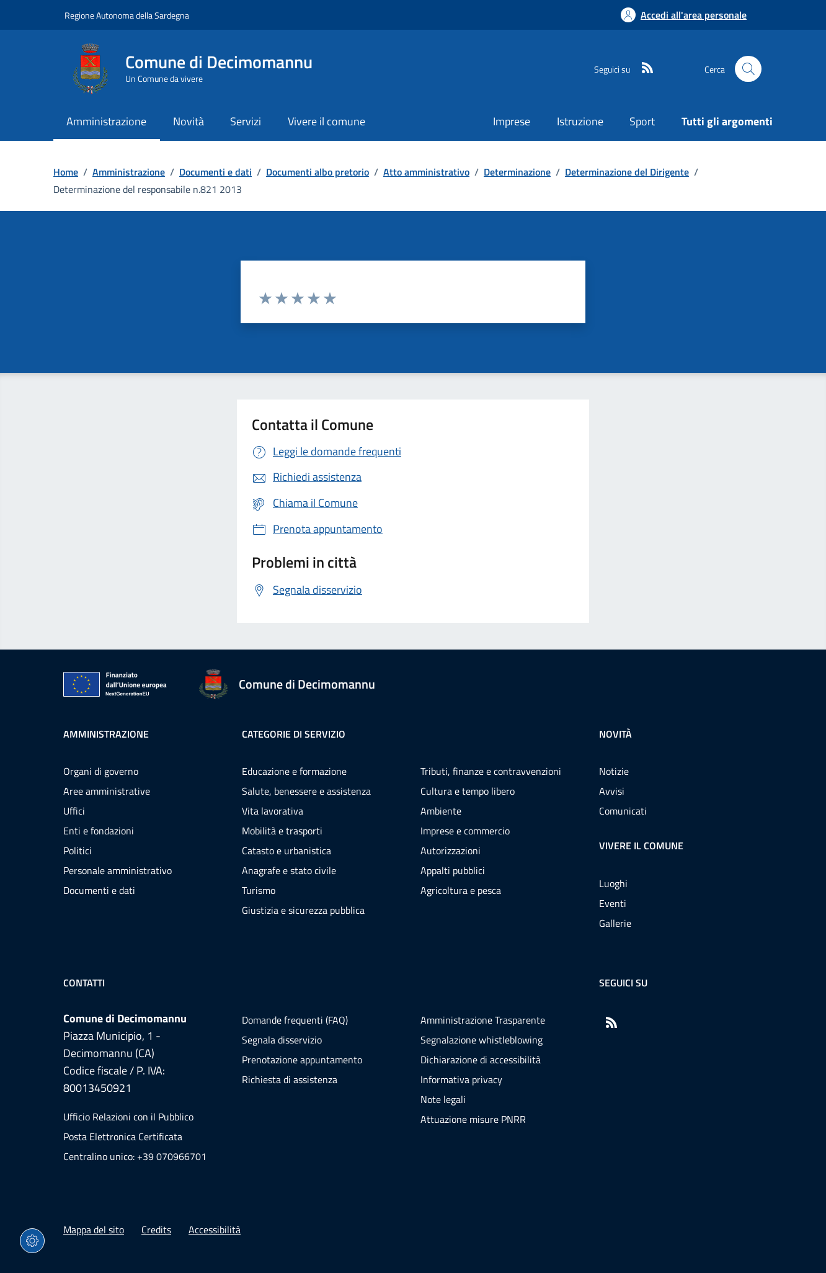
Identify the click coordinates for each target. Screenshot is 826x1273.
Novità (615, 733)
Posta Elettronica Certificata (122, 1136)
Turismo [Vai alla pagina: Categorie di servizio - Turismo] (258, 890)
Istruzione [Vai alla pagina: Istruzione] (580, 121)
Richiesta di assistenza (289, 1079)
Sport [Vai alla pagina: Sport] (642, 121)
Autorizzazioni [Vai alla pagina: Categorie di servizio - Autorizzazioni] (450, 850)
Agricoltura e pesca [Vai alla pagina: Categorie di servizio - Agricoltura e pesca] (460, 890)
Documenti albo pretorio (317, 171)
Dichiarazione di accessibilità (480, 1059)
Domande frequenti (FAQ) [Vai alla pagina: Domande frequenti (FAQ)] (295, 1019)
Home (65, 171)
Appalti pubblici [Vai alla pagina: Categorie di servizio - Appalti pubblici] (452, 870)
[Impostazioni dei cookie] (32, 1240)
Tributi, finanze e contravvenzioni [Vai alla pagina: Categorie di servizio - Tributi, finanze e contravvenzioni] (490, 771)
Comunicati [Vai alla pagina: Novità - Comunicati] (623, 810)
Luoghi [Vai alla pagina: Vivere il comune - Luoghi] (613, 883)
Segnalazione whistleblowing (481, 1039)
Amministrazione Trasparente (482, 1019)
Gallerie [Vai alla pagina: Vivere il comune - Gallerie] (615, 923)
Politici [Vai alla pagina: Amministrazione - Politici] (77, 850)
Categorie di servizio (293, 733)
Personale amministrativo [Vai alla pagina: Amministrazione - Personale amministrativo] (117, 870)
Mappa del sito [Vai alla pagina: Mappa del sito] (93, 1229)
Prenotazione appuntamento (302, 1059)
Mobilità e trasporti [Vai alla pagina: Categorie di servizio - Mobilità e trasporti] (282, 830)
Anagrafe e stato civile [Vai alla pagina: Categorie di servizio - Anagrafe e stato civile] (289, 870)
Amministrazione (128, 171)
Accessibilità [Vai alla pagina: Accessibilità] (215, 1229)
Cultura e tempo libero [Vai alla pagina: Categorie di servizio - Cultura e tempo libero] (467, 791)
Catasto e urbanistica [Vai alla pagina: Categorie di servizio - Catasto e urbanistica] (286, 850)
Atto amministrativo (426, 171)
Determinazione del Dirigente (627, 171)
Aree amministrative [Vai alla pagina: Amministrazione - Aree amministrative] (106, 791)
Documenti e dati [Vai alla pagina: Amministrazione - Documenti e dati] (99, 890)
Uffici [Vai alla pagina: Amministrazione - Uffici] (74, 810)
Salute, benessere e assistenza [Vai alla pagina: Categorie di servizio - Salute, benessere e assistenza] (306, 791)
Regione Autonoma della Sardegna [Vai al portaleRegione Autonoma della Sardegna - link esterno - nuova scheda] (126, 15)
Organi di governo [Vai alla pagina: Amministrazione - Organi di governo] (100, 771)
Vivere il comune (641, 845)
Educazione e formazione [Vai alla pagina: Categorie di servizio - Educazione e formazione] (294, 771)
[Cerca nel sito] (748, 69)
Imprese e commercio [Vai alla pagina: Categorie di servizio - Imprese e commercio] (465, 830)
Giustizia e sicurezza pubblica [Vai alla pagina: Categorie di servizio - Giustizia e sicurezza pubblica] (303, 910)
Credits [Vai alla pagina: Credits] (156, 1229)
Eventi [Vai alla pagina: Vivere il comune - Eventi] (612, 903)
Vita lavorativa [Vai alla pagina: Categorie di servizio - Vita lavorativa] (272, 810)
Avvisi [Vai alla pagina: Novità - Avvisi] (611, 791)
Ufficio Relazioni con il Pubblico (128, 1116)
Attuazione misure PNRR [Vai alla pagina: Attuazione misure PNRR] (473, 1119)
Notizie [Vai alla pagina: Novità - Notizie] (614, 771)
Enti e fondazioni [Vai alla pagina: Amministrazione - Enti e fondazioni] (98, 830)
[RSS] (642, 69)
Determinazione (517, 171)
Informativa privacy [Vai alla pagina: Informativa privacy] (461, 1079)
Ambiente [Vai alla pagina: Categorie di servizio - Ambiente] (440, 810)
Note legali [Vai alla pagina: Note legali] (443, 1099)
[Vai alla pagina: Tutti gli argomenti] (720, 122)
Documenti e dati (215, 171)
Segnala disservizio (282, 1039)
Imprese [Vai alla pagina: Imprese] (511, 121)
